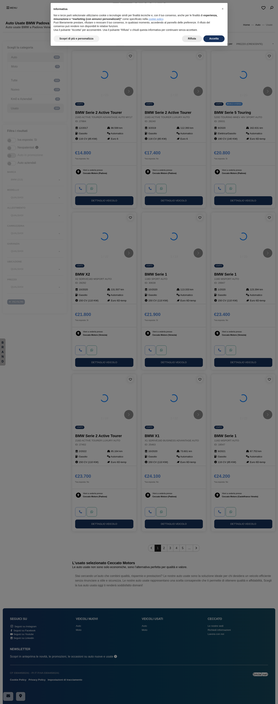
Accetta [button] (214, 38)
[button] (223, 9)
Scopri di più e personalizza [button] (76, 38)
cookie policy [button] (155, 19)
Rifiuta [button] (192, 38)
